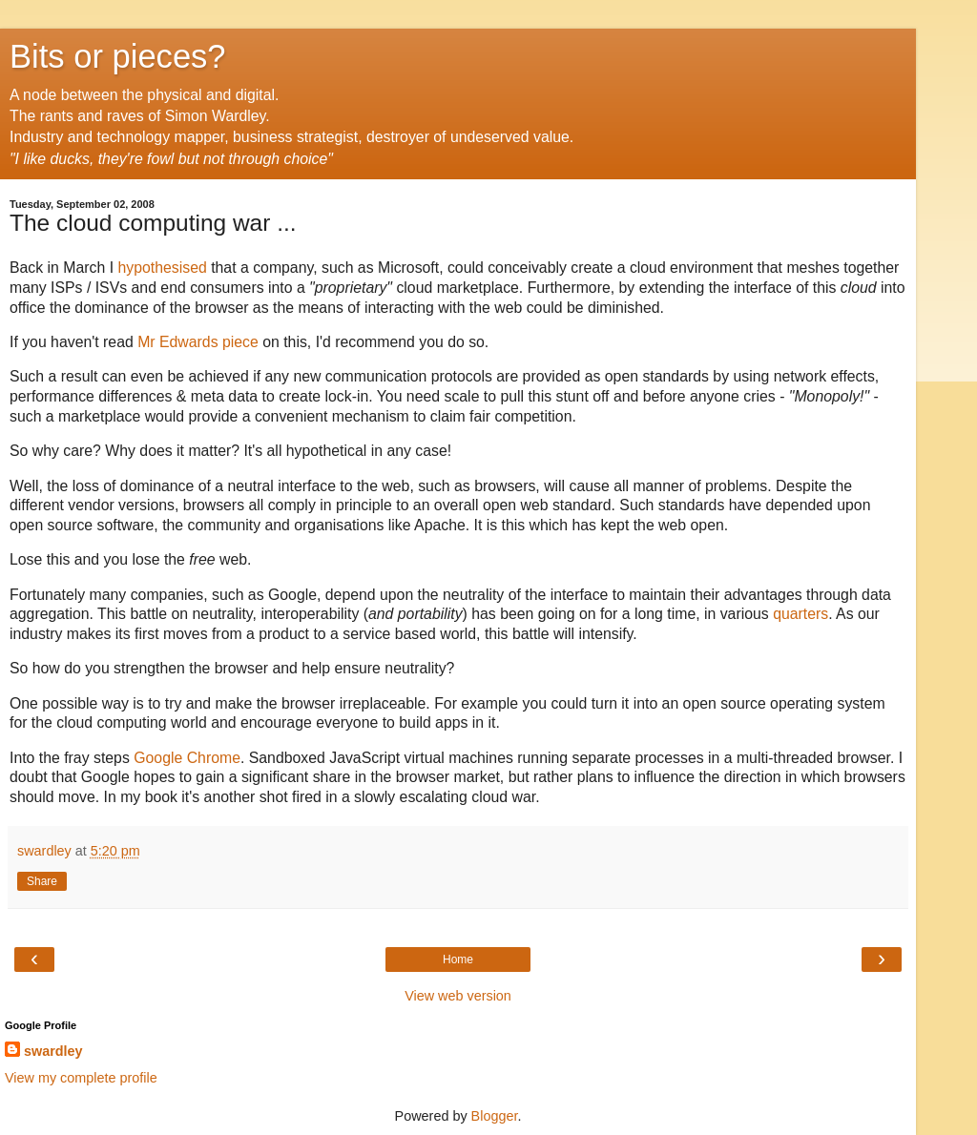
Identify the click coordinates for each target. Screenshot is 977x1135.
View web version (458, 995)
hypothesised (161, 267)
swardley (53, 1051)
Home (458, 959)
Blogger (494, 1116)
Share (42, 881)
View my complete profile (81, 1077)
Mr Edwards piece (198, 342)
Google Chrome (187, 758)
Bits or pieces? (118, 56)
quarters (800, 614)
